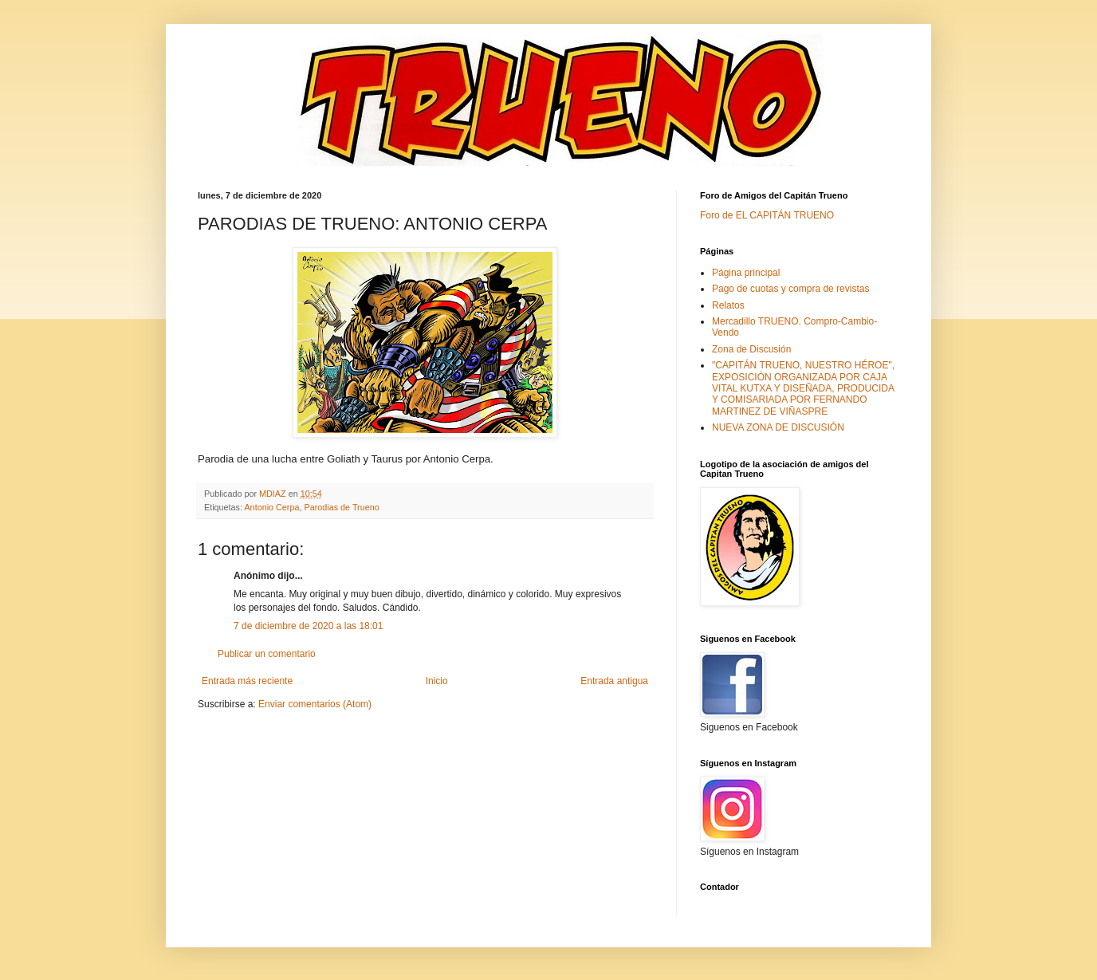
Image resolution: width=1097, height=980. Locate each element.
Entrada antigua (614, 681)
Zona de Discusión (751, 349)
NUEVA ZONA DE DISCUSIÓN (778, 427)
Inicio (437, 681)
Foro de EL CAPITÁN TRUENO (767, 215)
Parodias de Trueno (341, 507)
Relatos (728, 305)
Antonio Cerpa (271, 507)
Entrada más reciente (247, 681)
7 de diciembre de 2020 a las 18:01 (308, 626)
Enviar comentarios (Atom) (315, 704)
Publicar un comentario (267, 653)
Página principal (746, 272)
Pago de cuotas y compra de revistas (790, 288)
